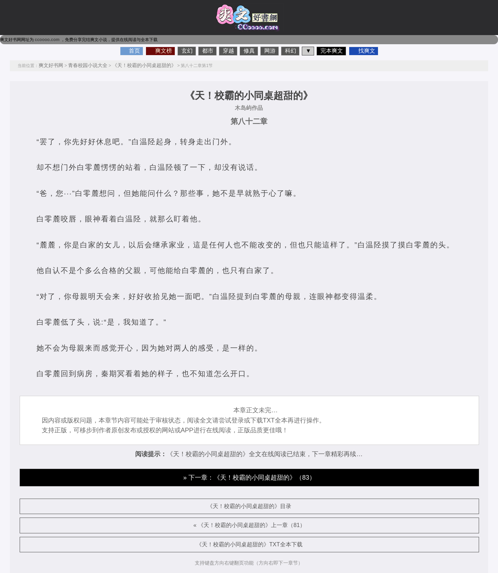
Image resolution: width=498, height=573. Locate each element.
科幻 (290, 51)
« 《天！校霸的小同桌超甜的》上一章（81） (249, 525)
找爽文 (366, 51)
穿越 (228, 51)
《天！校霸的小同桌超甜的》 (144, 65)
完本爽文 (331, 51)
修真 (249, 51)
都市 (207, 51)
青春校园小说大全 (87, 65)
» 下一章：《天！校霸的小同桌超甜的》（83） (249, 477)
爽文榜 (163, 51)
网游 (269, 51)
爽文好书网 (51, 65)
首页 (134, 51)
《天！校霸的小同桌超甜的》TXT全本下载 (249, 544)
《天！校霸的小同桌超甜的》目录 (249, 506)
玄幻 (187, 51)
